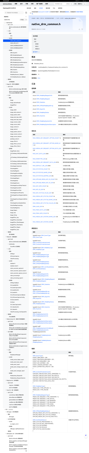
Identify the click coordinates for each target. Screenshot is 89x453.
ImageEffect (13, 105)
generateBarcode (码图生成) (16, 399)
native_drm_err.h (14, 43)
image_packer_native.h (15, 131)
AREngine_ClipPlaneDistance (17, 428)
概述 (35, 39)
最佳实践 (48, 8)
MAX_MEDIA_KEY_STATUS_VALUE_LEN (44, 203)
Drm (11, 35)
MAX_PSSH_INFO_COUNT (40, 213)
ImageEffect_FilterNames (16, 224)
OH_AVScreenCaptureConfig (17, 297)
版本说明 (29, 8)
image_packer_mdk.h (15, 114)
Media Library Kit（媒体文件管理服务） (16, 319)
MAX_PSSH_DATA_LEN (39, 210)
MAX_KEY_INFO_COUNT (40, 186)
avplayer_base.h (14, 265)
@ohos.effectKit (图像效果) (16, 438)
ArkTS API (10, 24)
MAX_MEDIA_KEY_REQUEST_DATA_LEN (44, 162)
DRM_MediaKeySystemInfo (16, 64)
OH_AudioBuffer (14, 285)
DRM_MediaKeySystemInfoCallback (43, 328)
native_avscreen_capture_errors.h (18, 273)
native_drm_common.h (15, 40)
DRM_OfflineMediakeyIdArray (17, 67)
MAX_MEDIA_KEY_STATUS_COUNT (43, 196)
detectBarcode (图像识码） (16, 397)
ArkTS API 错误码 (13, 387)
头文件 (10, 38)
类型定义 (37, 48)
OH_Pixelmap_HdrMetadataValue (18, 161)
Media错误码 (12, 316)
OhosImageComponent (16, 166)
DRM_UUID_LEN (37, 206)
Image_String (13, 215)
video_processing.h (15, 275)
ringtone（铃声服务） (14, 385)
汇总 (35, 41)
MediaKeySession (46, 340)
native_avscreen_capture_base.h (18, 270)
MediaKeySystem (46, 335)
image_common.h (14, 126)
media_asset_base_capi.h (16, 362)
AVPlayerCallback (14, 282)
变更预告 (60, 8)
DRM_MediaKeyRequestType (41, 254)
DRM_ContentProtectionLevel (41, 242)
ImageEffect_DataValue (16, 220)
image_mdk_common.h (15, 112)
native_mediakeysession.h (16, 45)
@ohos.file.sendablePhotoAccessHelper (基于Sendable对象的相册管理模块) (18, 329)
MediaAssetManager (15, 354)
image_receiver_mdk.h (15, 122)
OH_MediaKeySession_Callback (17, 77)
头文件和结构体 (11, 419)
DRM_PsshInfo (13, 69)
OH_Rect (12, 302)
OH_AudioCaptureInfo (15, 287)
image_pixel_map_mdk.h (16, 117)
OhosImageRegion (14, 178)
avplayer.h (12, 263)
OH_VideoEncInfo (14, 307)
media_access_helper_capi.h (17, 359)
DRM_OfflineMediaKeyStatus (41, 261)
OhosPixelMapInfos (15, 207)
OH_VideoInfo (13, 309)
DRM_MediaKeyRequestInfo (17, 57)
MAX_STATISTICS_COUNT (40, 169)
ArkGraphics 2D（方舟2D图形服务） (15, 433)
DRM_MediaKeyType (47, 247)
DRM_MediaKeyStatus (15, 60)
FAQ (54, 8)
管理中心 (80, 3)
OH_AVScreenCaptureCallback (17, 295)
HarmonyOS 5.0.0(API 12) (44, 11)
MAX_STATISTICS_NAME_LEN (41, 172)
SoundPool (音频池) (15, 246)
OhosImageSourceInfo (15, 187)
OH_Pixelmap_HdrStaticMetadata (18, 163)
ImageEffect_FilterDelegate (17, 222)
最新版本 (67, 11)
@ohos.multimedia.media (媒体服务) (18, 241)
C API (9, 31)
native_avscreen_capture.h (16, 268)
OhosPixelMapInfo (14, 171)
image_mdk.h (13, 109)
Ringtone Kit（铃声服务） (13, 380)
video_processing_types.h (16, 278)
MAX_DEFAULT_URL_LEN (40, 165)
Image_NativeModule (15, 102)
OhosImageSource (14, 183)
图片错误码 (11, 234)
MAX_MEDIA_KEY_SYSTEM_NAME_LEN (44, 216)
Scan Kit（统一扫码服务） (13, 390)
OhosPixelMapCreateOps (16, 205)
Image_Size (13, 212)
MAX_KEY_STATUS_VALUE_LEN (42, 193)
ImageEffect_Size (14, 229)
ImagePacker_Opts (15, 151)
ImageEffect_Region (15, 227)
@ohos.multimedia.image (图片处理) (18, 89)
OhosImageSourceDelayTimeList (18, 185)
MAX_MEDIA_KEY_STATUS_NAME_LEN (44, 199)
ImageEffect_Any (14, 217)
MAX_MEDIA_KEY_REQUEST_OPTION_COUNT (46, 138)
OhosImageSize (14, 180)
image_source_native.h (15, 136)
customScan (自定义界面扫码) (16, 395)
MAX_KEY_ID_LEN (38, 189)
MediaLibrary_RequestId (16, 375)
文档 (75, 3)
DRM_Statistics (14, 72)
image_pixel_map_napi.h (16, 119)
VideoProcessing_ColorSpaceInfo (18, 311)
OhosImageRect (14, 168)
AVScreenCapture (14, 256)
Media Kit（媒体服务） (12, 236)
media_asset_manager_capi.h (17, 370)
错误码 (9, 79)
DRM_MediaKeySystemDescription (18, 62)
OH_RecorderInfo (14, 299)
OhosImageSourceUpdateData (18, 203)
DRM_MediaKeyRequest (16, 55)
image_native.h (14, 129)
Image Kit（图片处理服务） (13, 84)
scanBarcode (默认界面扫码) (16, 402)
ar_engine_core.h (14, 424)
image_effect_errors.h (15, 143)
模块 (10, 33)
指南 (35, 8)
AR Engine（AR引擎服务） (13, 411)
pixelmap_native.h (14, 139)
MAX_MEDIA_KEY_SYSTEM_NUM (42, 222)
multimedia (11, 244)
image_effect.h (14, 141)
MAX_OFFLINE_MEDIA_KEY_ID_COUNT (44, 179)
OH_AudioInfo (13, 292)
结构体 (10, 50)
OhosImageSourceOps (15, 190)
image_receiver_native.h (16, 134)
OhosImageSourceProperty (17, 192)
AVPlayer (12, 253)
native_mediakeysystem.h (16, 48)
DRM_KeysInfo (13, 52)
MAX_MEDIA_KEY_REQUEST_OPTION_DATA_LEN (47, 148)
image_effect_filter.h (15, 146)
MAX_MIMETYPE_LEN (39, 159)
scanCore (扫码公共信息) (15, 404)
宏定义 (36, 46)
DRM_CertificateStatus (47, 267)
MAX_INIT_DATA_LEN (39, 153)
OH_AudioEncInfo (14, 290)
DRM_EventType (46, 235)
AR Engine (11, 416)
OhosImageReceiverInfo (16, 175)
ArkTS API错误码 (13, 407)
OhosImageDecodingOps (16, 173)
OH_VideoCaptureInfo (15, 304)
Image (11, 100)
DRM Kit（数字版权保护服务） (47, 18)
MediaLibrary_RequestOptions (17, 378)
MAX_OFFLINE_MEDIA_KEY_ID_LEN (43, 182)
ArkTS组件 (10, 331)
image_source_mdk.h (15, 124)
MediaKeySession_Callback (16, 74)
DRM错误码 (11, 81)
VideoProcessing (14, 258)
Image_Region (13, 210)
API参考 (41, 8)
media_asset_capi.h (15, 364)
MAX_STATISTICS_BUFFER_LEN (42, 176)
